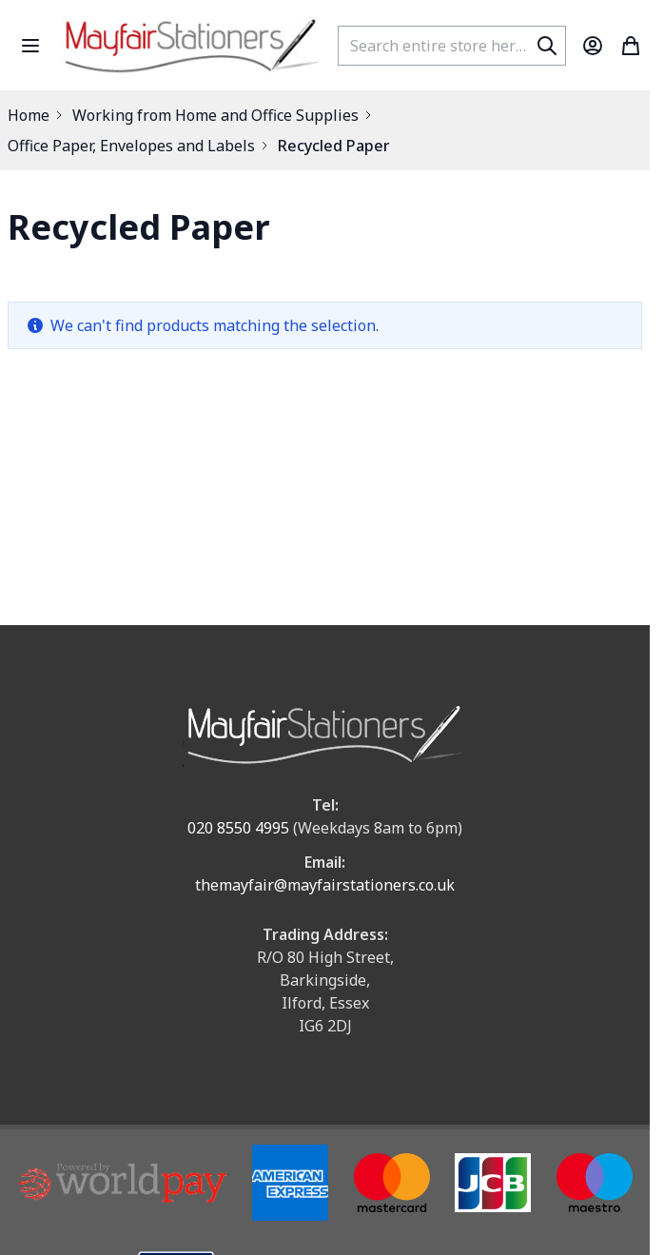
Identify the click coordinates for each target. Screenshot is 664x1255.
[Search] (547, 45)
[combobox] (452, 46)
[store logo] (191, 45)
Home (28, 115)
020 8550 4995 (238, 827)
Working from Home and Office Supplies (215, 115)
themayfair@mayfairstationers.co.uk (325, 884)
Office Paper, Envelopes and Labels (131, 145)
